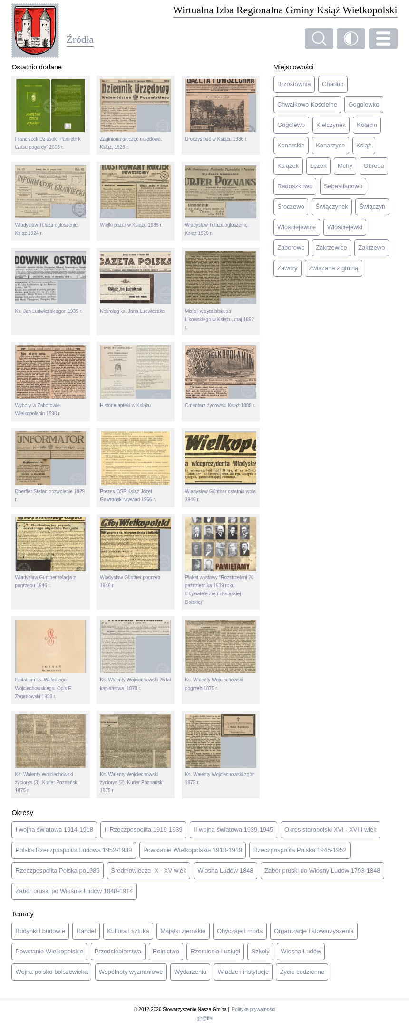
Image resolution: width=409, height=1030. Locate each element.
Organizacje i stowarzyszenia (314, 930)
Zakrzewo (371, 247)
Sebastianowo (343, 186)
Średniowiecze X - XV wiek (148, 870)
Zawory (287, 268)
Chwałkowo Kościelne (307, 104)
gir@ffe (204, 1018)
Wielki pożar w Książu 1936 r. (135, 196)
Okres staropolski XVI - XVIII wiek (330, 829)
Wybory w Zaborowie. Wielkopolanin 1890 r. (51, 380)
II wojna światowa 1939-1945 (233, 829)
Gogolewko (364, 104)
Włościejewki (344, 227)
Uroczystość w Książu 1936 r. (220, 110)
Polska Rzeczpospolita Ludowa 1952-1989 (74, 850)
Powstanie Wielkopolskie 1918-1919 (192, 850)
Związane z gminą (333, 268)
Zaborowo (291, 247)
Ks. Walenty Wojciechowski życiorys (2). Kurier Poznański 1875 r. (135, 753)
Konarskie (291, 145)
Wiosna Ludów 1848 (225, 870)
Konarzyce (330, 145)
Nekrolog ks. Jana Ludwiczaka (135, 282)
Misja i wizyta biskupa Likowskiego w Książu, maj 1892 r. (220, 290)
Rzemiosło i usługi (215, 951)
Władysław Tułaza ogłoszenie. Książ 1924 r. (51, 200)
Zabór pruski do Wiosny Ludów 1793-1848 (322, 870)
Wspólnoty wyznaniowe (131, 971)
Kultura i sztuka (128, 930)
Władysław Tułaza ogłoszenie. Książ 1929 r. (220, 200)
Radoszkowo (294, 186)
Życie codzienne (302, 971)
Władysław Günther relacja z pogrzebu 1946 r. (51, 552)
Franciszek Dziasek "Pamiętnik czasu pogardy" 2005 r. (51, 114)
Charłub (332, 83)
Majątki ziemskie (182, 930)
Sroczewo (290, 206)
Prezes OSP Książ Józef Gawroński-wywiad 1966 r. (135, 466)
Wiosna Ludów (301, 951)
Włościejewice (296, 227)
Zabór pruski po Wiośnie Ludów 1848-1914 (74, 890)
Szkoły (261, 951)
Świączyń (372, 206)
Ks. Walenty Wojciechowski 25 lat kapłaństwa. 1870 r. (135, 655)
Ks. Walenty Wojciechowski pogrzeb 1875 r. (220, 655)
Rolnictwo (166, 951)
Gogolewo (291, 124)
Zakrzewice (331, 247)
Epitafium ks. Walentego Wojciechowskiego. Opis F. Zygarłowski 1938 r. (51, 659)
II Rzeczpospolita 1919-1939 (144, 829)
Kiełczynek (331, 124)
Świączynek (331, 206)
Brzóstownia (294, 83)
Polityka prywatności (253, 1009)
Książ (363, 145)
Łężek (318, 165)
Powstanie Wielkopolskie (50, 951)
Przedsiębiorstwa (118, 951)
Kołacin (367, 124)
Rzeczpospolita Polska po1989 (58, 870)
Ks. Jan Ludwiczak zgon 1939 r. (51, 282)
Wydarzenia (190, 971)
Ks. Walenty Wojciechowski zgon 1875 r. (220, 749)
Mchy (345, 165)
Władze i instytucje (243, 971)
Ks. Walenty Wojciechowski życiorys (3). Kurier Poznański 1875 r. (51, 753)
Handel (86, 930)
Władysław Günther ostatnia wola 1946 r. (220, 466)
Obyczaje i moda (240, 930)
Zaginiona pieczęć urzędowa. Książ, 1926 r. (135, 114)
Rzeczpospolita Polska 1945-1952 (300, 850)
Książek (288, 165)
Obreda (374, 165)
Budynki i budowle (40, 930)
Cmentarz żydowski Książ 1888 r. (220, 376)
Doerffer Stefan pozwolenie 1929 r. (51, 466)
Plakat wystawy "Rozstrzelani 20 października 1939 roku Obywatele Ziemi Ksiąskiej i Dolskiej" (220, 560)
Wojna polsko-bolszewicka (52, 971)
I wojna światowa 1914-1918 (54, 829)
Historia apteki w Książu (135, 376)
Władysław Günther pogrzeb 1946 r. (135, 552)
